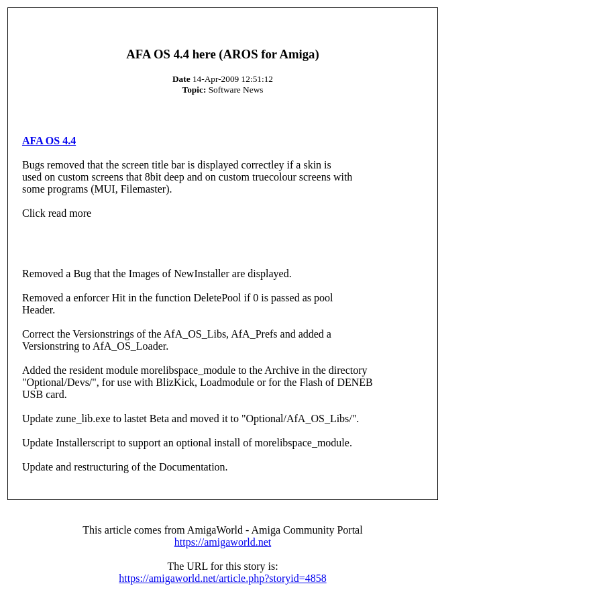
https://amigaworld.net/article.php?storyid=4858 (222, 578)
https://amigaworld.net (222, 542)
